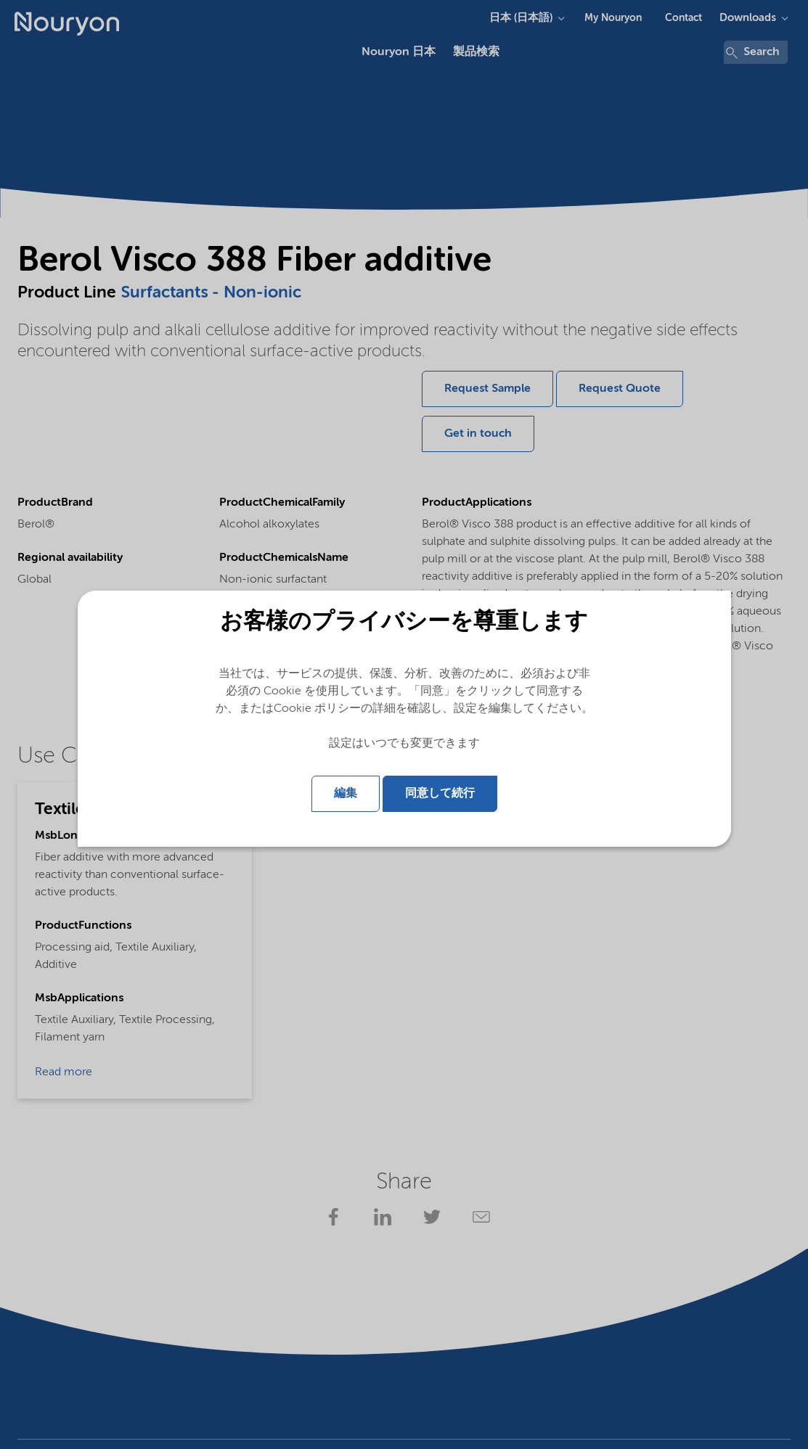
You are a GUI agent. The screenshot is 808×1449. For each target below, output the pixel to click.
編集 (345, 794)
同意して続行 (440, 794)
